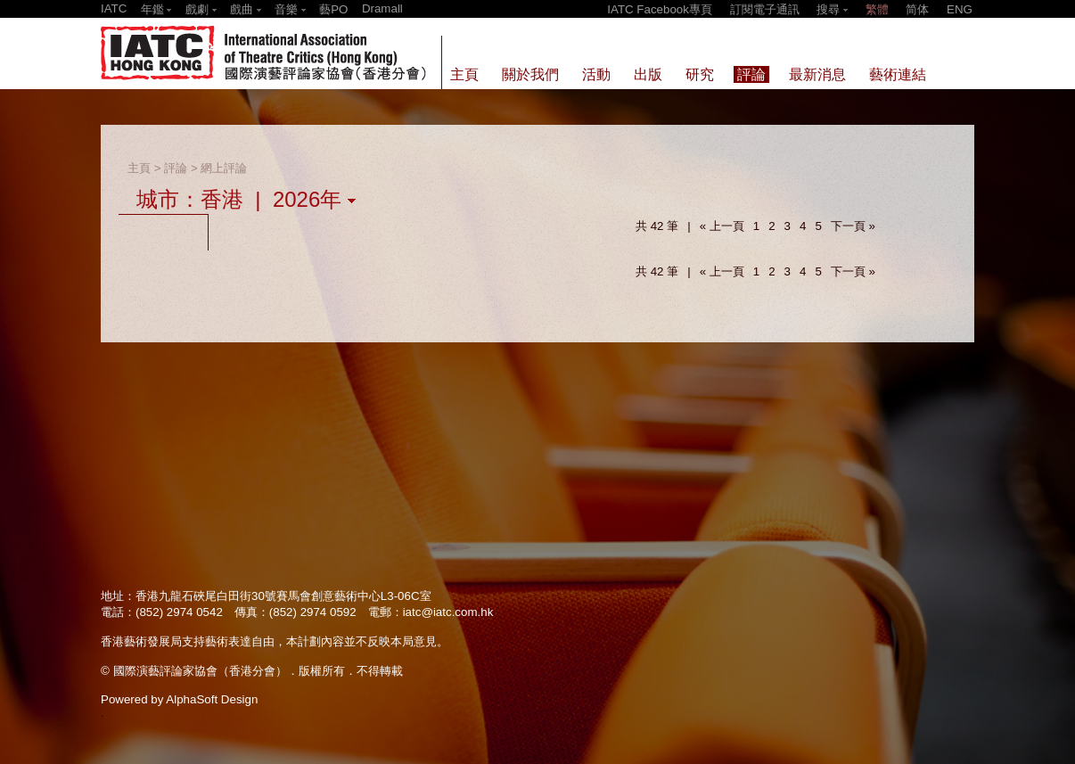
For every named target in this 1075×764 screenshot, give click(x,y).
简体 (917, 9)
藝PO (333, 9)
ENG (959, 9)
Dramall (382, 8)
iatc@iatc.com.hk (448, 612)
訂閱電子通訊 (765, 9)
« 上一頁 (722, 226)
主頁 (139, 168)
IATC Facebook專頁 (659, 9)
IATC (114, 8)
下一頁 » (853, 226)
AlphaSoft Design (212, 699)
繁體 (877, 9)
